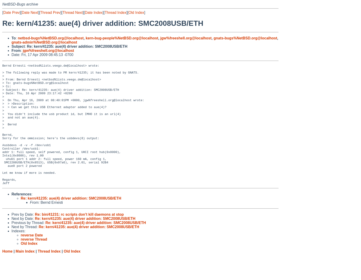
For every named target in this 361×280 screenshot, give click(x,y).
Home (7, 275)
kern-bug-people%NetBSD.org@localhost (122, 38)
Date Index (93, 13)
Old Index (136, 13)
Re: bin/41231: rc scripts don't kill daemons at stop (79, 239)
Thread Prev (50, 13)
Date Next (30, 13)
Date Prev (11, 13)
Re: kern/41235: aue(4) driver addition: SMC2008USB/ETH (71, 222)
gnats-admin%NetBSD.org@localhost (44, 42)
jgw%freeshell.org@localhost (186, 38)
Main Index (25, 275)
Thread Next (72, 13)
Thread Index (115, 13)
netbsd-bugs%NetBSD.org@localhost (51, 38)
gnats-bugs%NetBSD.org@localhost (245, 38)
